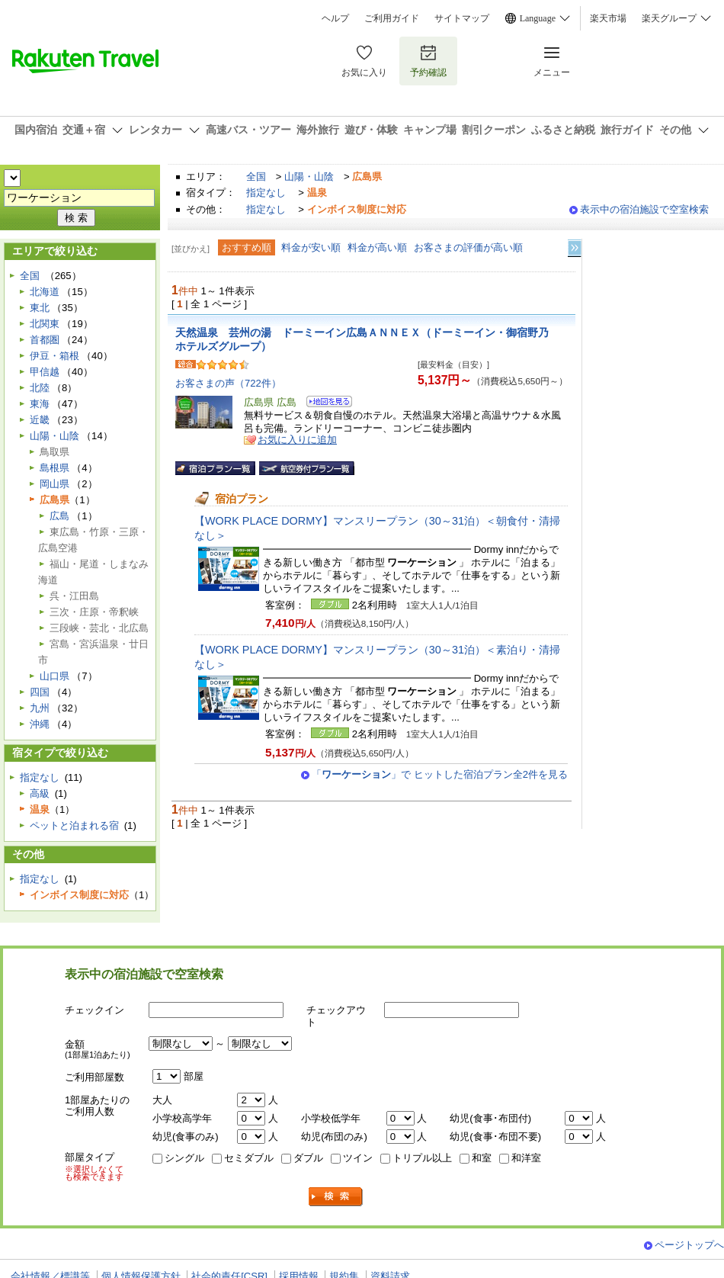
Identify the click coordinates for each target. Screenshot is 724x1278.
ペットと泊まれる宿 (74, 825)
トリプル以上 (422, 1158)
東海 (40, 403)
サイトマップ (461, 18)
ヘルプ (335, 18)
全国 (256, 176)
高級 (40, 793)
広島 (59, 516)
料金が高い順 (377, 247)
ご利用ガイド (391, 18)
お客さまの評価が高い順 (468, 247)
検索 (336, 1196)
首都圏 (44, 339)
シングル (184, 1158)
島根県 (54, 468)
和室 (482, 1158)
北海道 (44, 291)
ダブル (308, 1158)
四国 (40, 692)
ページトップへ (689, 1245)
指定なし (266, 192)
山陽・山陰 (309, 176)
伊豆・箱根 (54, 355)
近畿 (40, 419)
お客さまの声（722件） (228, 383)
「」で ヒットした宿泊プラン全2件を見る (440, 774)
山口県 (54, 676)
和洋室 (526, 1158)
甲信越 (44, 371)
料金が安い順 (311, 247)
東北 (40, 307)
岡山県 (54, 484)
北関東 (44, 323)
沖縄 (40, 724)
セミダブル (249, 1158)
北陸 (40, 387)
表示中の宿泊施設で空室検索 (644, 209)
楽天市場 (608, 18)
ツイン (358, 1158)
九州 (40, 708)
